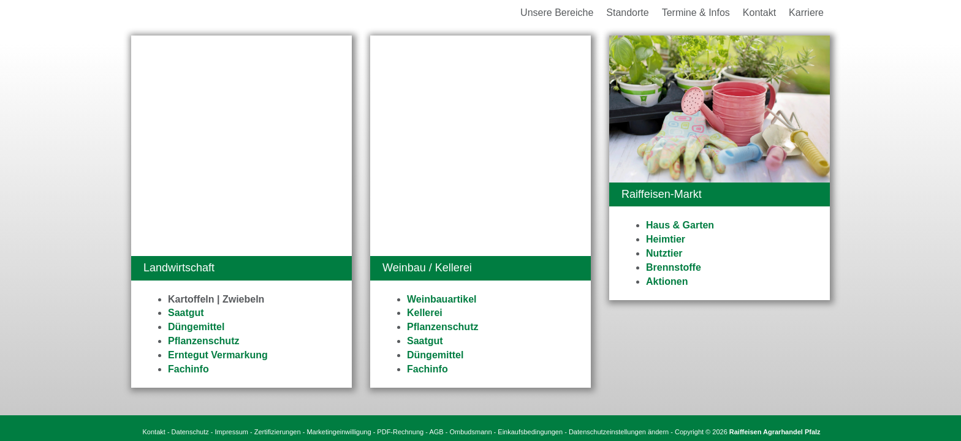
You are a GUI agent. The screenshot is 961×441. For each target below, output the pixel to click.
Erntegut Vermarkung (218, 134)
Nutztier (664, 253)
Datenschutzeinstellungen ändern (619, 344)
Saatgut (186, 92)
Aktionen (667, 281)
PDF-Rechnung (400, 344)
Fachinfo (188, 148)
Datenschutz (190, 344)
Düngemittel (196, 106)
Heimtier (665, 239)
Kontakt (154, 344)
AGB (436, 344)
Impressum (231, 344)
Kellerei (425, 92)
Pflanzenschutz (203, 120)
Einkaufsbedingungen (530, 344)
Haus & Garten (680, 225)
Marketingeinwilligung (338, 344)
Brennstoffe (673, 267)
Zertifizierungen (277, 344)
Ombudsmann (470, 344)
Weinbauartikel (442, 79)
